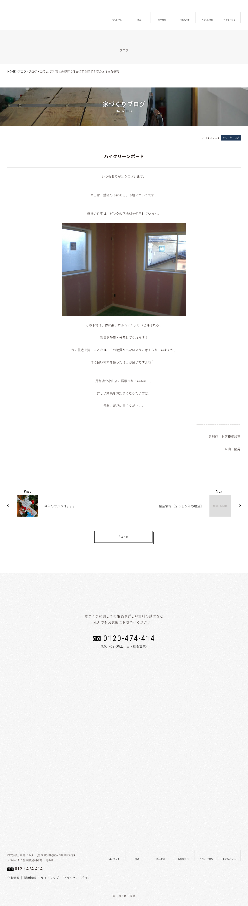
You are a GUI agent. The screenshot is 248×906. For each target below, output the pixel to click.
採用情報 (30, 878)
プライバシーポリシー (78, 878)
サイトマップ (50, 878)
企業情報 (13, 878)
